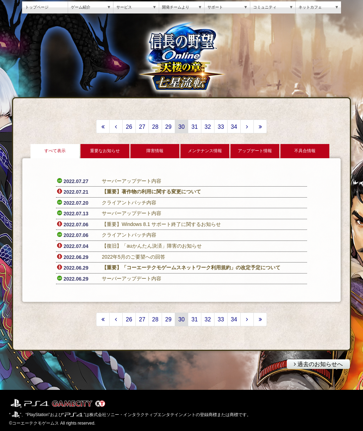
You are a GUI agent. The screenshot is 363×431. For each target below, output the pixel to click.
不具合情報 (304, 150)
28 (155, 127)
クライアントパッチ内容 (129, 202)
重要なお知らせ (105, 150)
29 (168, 127)
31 (194, 127)
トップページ (37, 7)
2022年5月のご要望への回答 (133, 257)
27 (142, 127)
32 (208, 127)
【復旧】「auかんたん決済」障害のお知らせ (152, 246)
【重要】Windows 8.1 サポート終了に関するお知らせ (161, 224)
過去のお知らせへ (315, 363)
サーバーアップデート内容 (131, 181)
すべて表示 (55, 150)
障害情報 (154, 150)
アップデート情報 (255, 150)
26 (129, 127)
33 (221, 127)
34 (234, 127)
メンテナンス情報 (205, 150)
